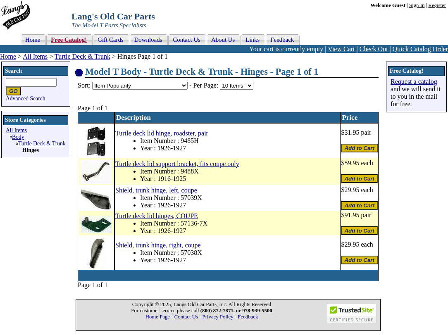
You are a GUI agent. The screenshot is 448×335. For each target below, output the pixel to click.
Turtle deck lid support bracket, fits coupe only (177, 163)
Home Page (157, 317)
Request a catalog (414, 81)
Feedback (248, 317)
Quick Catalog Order (420, 48)
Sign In (416, 5)
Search (13, 71)
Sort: (84, 85)
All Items (35, 56)
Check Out (374, 48)
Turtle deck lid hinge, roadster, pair (161, 133)
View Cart (341, 48)
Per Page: (206, 85)
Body (18, 137)
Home (8, 56)
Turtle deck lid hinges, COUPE (156, 215)
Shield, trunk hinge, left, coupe (156, 190)
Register (437, 5)
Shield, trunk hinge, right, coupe (158, 245)
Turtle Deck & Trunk (82, 56)
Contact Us (186, 317)
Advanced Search (25, 98)
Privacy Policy (218, 317)
